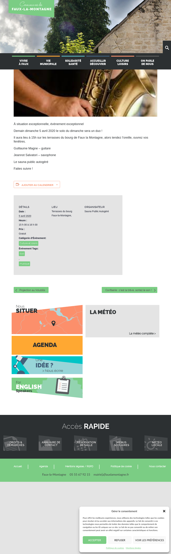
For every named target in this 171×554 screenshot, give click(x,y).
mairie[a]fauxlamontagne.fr (111, 474)
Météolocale (157, 444)
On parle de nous (147, 62)
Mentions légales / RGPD (79, 466)
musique (24, 263)
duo (22, 253)
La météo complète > (142, 333)
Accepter (94, 540)
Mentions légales (133, 548)
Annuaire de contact (51, 444)
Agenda (43, 466)
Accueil (18, 466)
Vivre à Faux (23, 62)
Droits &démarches (15, 444)
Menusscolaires (121, 444)
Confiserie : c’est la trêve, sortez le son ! (128, 290)
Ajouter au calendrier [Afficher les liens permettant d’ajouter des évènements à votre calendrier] (37, 185)
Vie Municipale (48, 62)
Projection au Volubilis (32, 290)
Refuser (119, 540)
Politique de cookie (121, 466)
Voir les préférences (149, 540)
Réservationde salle (86, 444)
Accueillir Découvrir (98, 62)
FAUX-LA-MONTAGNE (32, 9)
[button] (164, 511)
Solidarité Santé (73, 62)
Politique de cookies (115, 548)
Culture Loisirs (122, 62)
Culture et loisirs (28, 243)
